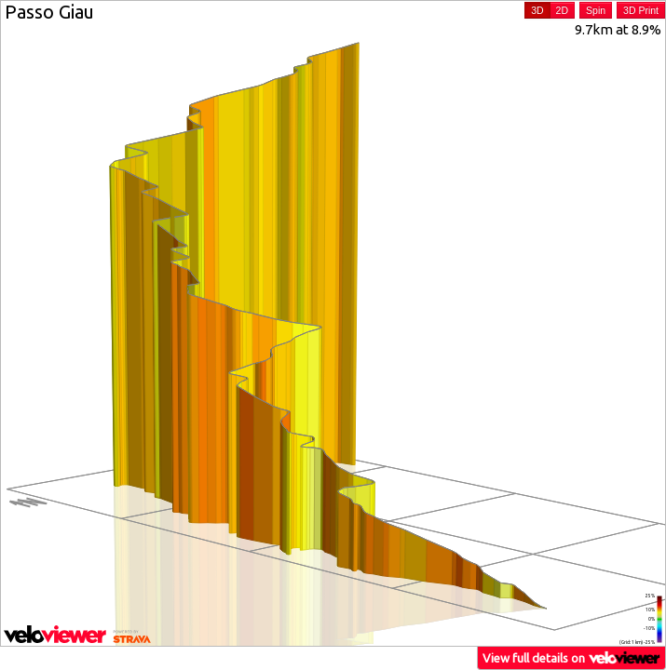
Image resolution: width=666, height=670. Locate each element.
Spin (595, 10)
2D (562, 10)
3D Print (641, 10)
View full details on (572, 657)
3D (537, 10)
